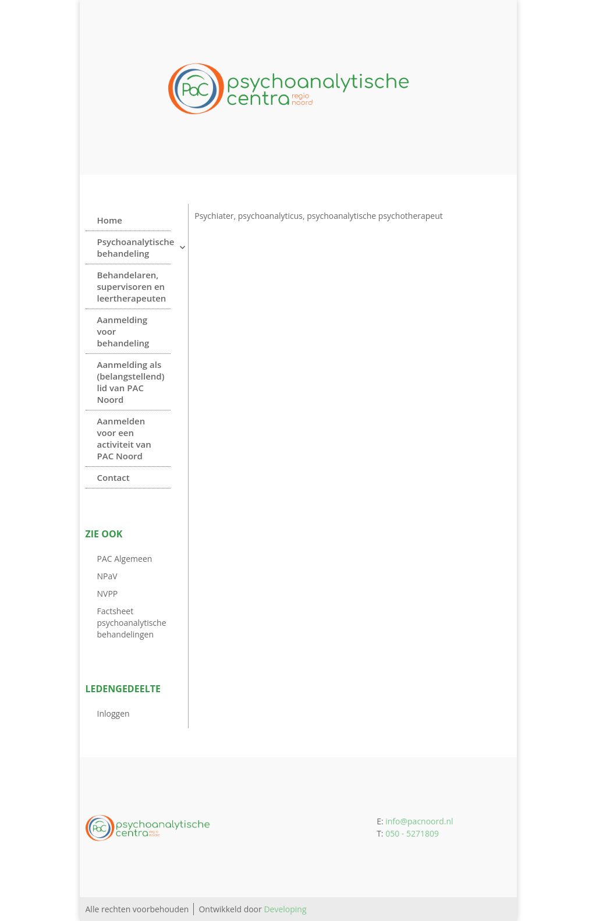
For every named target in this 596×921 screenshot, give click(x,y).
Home (109, 220)
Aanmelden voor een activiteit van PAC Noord (124, 438)
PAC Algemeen (124, 558)
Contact (113, 477)
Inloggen (113, 713)
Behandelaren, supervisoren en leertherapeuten (131, 286)
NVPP (107, 593)
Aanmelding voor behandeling (123, 331)
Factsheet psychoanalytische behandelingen (131, 622)
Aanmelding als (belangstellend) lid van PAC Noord (131, 382)
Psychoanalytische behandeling (134, 247)
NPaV (107, 576)
